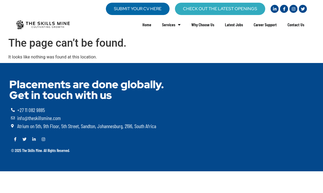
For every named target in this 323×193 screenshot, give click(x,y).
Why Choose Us (202, 24)
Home (146, 24)
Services (171, 24)
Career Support (265, 24)
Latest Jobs (234, 24)
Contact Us (296, 24)
